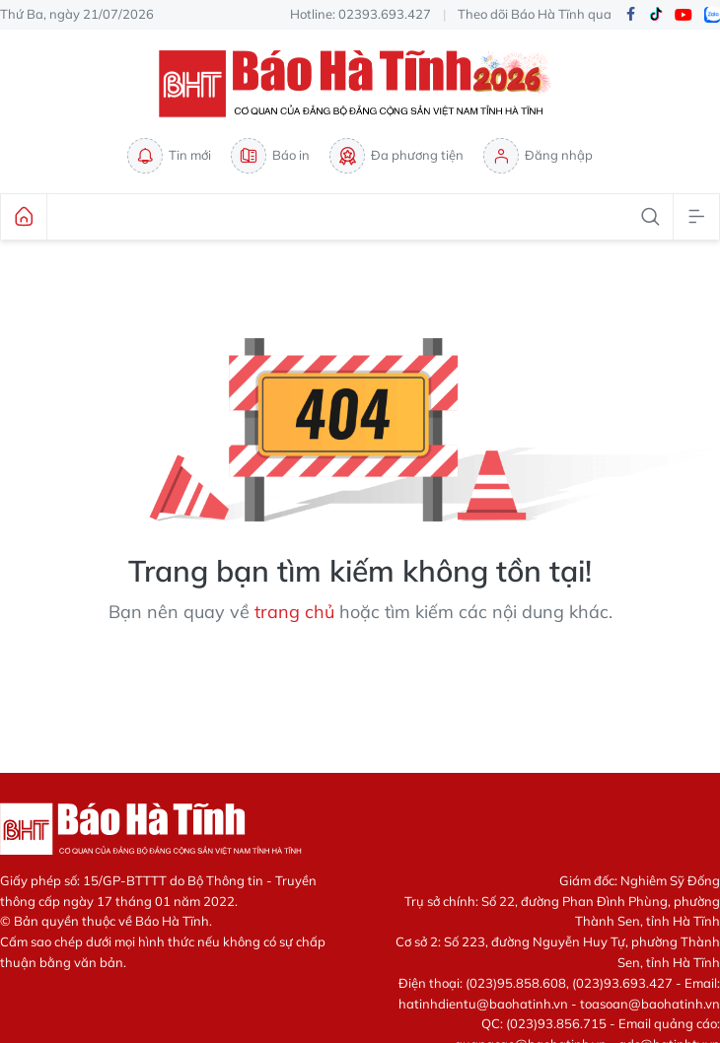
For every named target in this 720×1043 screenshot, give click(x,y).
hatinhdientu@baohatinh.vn (483, 1003)
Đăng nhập (538, 156)
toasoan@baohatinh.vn (650, 1003)
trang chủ (294, 611)
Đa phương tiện (396, 156)
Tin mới (169, 156)
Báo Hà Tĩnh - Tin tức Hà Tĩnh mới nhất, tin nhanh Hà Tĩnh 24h (360, 83)
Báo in (270, 156)
